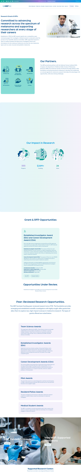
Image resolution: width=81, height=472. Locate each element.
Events (63, 6)
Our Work (54, 6)
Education (43, 6)
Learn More (7, 443)
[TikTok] (10, 1)
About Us (66, 6)
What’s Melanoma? (32, 6)
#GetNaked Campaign (51, 1)
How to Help (59, 6)
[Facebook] (3, 1)
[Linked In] (8, 1)
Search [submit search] (78, 1)
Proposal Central (35, 275)
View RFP (27, 275)
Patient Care (38, 6)
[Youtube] (6, 1)
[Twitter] (1, 1)
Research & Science (48, 6)
